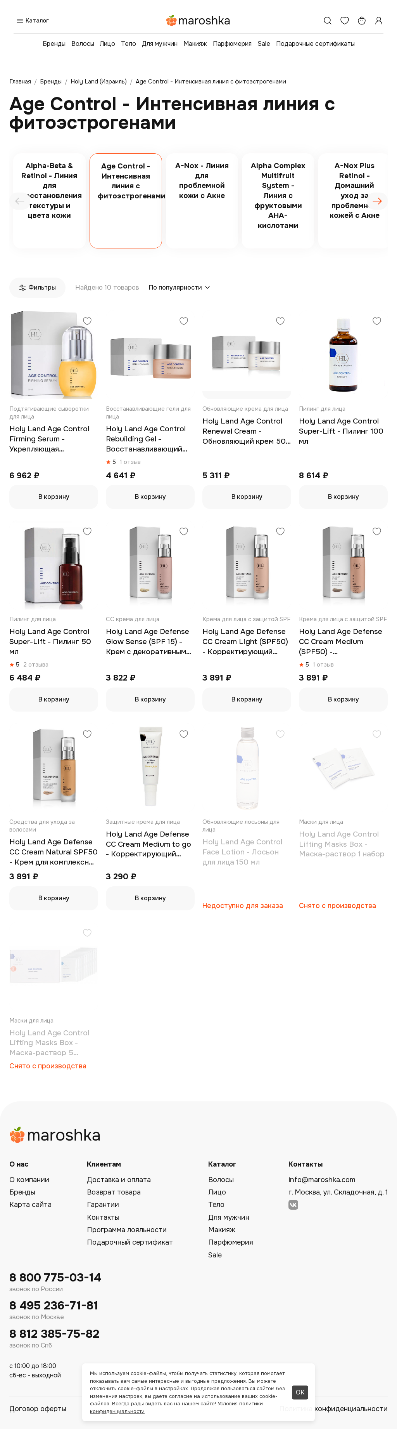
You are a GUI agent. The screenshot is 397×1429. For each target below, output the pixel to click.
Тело (128, 44)
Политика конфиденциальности (333, 1409)
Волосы (82, 44)
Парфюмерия (232, 44)
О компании (29, 1179)
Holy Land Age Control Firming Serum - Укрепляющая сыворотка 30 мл (49, 439)
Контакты (103, 1217)
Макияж (195, 44)
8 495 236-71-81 (53, 1305)
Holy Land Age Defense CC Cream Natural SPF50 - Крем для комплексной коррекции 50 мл (53, 852)
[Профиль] (378, 20)
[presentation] (19, 201)
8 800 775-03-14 (55, 1277)
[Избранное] (344, 20)
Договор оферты (37, 1409)
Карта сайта (30, 1204)
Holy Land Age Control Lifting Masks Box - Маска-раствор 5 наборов (49, 1043)
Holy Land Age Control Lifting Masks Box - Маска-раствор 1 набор (342, 844)
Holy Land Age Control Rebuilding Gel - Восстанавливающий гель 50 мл (146, 439)
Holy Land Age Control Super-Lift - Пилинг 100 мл (341, 431)
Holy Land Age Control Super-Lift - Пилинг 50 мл (50, 641)
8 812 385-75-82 (54, 1334)
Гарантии (103, 1204)
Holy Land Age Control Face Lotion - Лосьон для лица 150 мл (242, 851)
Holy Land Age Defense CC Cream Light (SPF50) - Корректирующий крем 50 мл (245, 642)
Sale (263, 44)
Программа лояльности (127, 1230)
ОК (300, 1392)
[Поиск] (327, 20)
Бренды (54, 44)
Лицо (107, 44)
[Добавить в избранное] (87, 322)
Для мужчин (160, 44)
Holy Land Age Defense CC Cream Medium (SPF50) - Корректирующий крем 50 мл (341, 642)
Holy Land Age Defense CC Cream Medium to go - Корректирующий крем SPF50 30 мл (148, 844)
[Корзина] (361, 20)
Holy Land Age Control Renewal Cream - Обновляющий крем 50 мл (244, 431)
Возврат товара (114, 1192)
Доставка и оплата (119, 1179)
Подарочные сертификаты (315, 44)
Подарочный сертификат (130, 1242)
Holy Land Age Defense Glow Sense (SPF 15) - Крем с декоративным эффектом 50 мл (147, 642)
